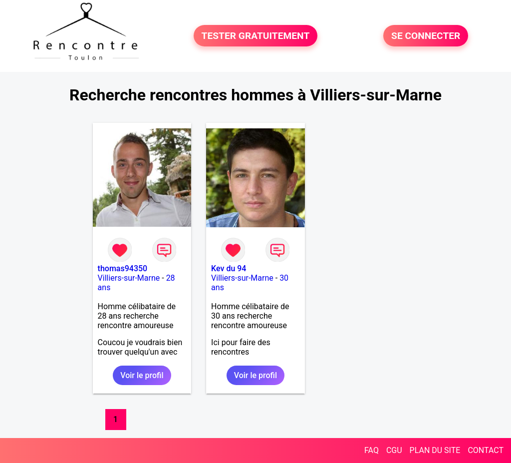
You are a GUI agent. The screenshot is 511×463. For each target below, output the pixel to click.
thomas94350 (123, 268)
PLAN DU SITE (435, 450)
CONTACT (486, 450)
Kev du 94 (228, 268)
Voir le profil (141, 375)
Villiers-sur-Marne (129, 278)
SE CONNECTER (425, 35)
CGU (394, 450)
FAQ (371, 450)
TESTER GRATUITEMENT (256, 35)
